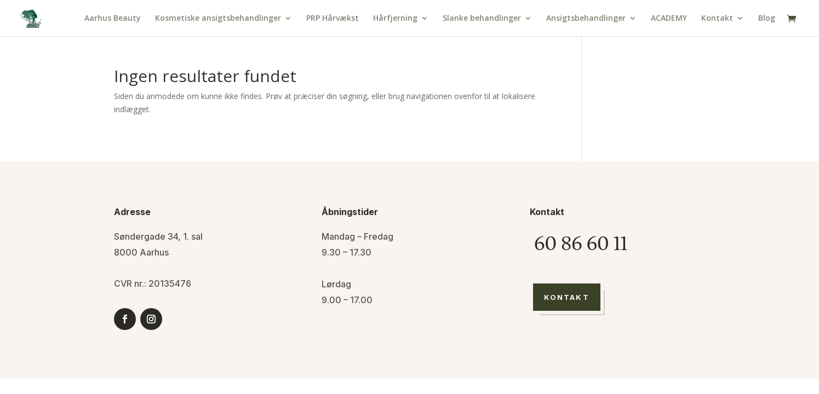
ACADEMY (669, 18)
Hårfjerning (395, 18)
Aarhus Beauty (112, 18)
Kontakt (717, 18)
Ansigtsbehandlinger (586, 18)
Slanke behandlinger (482, 18)
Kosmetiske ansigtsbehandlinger (218, 18)
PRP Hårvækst (332, 18)
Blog (766, 18)
